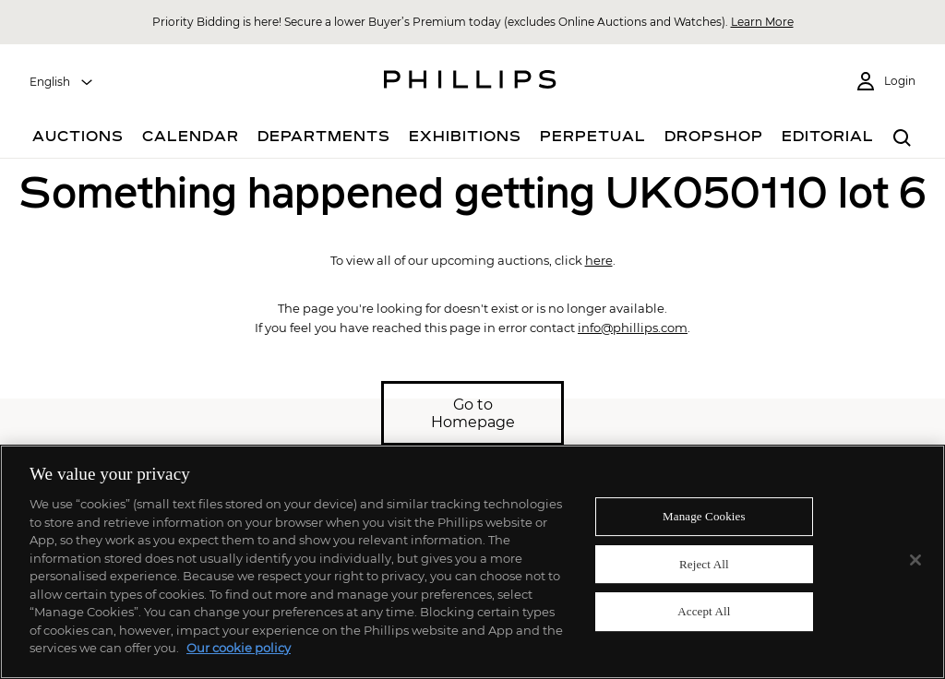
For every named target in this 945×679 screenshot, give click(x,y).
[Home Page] (470, 82)
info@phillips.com (633, 327)
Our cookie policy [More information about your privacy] (238, 647)
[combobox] (62, 82)
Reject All (704, 564)
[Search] (902, 138)
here (599, 260)
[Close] (915, 560)
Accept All (703, 612)
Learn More (762, 22)
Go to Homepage (473, 413)
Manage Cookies (704, 516)
